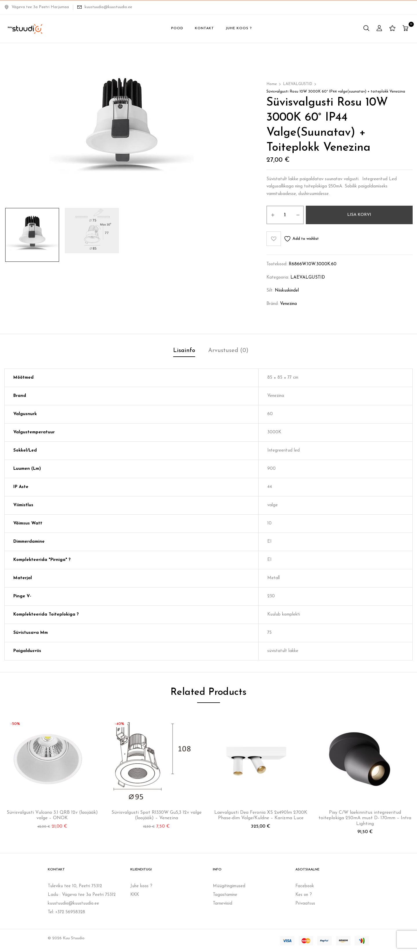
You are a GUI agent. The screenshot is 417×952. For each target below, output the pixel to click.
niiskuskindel (287, 290)
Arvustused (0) (228, 350)
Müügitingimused (229, 886)
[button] (406, 29)
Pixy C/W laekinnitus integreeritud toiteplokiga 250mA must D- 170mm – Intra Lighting (365, 818)
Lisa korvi (359, 215)
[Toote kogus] (285, 215)
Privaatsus (305, 903)
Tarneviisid (222, 903)
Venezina (288, 304)
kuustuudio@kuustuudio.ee (108, 7)
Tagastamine (225, 895)
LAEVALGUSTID (297, 84)
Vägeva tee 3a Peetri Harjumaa (36, 7)
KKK (134, 895)
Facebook (304, 886)
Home (271, 84)
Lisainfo (184, 350)
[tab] (184, 351)
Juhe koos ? (141, 886)
